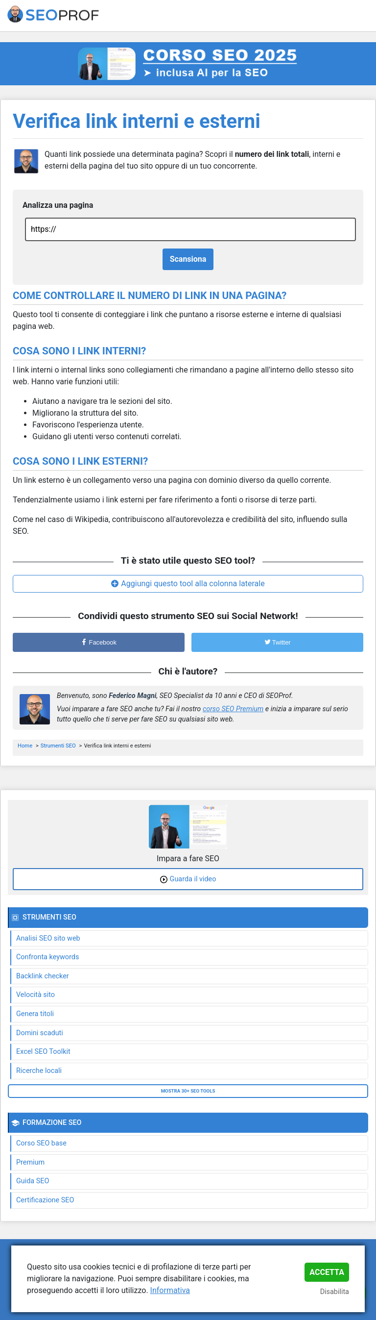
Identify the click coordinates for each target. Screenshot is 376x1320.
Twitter (277, 642)
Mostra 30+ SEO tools (188, 1091)
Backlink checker (42, 976)
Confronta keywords (47, 957)
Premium (30, 1162)
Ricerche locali (39, 1071)
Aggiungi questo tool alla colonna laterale (192, 583)
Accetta (326, 1272)
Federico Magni (132, 696)
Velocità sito (35, 995)
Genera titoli (35, 1014)
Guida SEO (32, 1181)
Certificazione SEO (45, 1200)
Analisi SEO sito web (48, 938)
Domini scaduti (39, 1033)
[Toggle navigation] (362, 15)
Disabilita (334, 1292)
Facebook (99, 642)
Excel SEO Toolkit (43, 1051)
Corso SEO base (41, 1143)
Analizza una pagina (58, 205)
